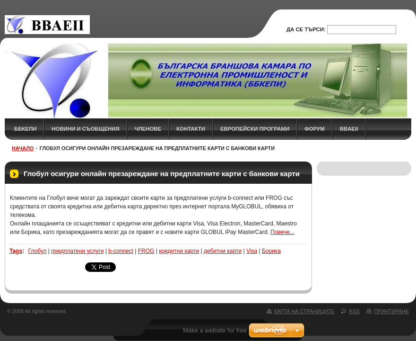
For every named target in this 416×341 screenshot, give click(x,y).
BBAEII (349, 129)
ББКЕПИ (25, 129)
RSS (354, 311)
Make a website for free (215, 330)
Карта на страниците (304, 311)
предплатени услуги (77, 251)
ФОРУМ (314, 129)
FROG (146, 251)
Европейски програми (254, 129)
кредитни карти (179, 251)
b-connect (120, 251)
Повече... (282, 232)
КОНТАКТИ (190, 129)
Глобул (37, 251)
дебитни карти (223, 251)
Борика (271, 251)
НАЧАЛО (23, 148)
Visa (251, 251)
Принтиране (391, 311)
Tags (15, 251)
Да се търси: (306, 29)
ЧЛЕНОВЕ (148, 129)
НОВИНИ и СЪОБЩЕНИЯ (85, 129)
